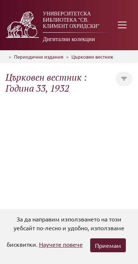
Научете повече (61, 244)
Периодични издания (38, 57)
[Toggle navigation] (122, 25)
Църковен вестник (92, 57)
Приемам (108, 245)
